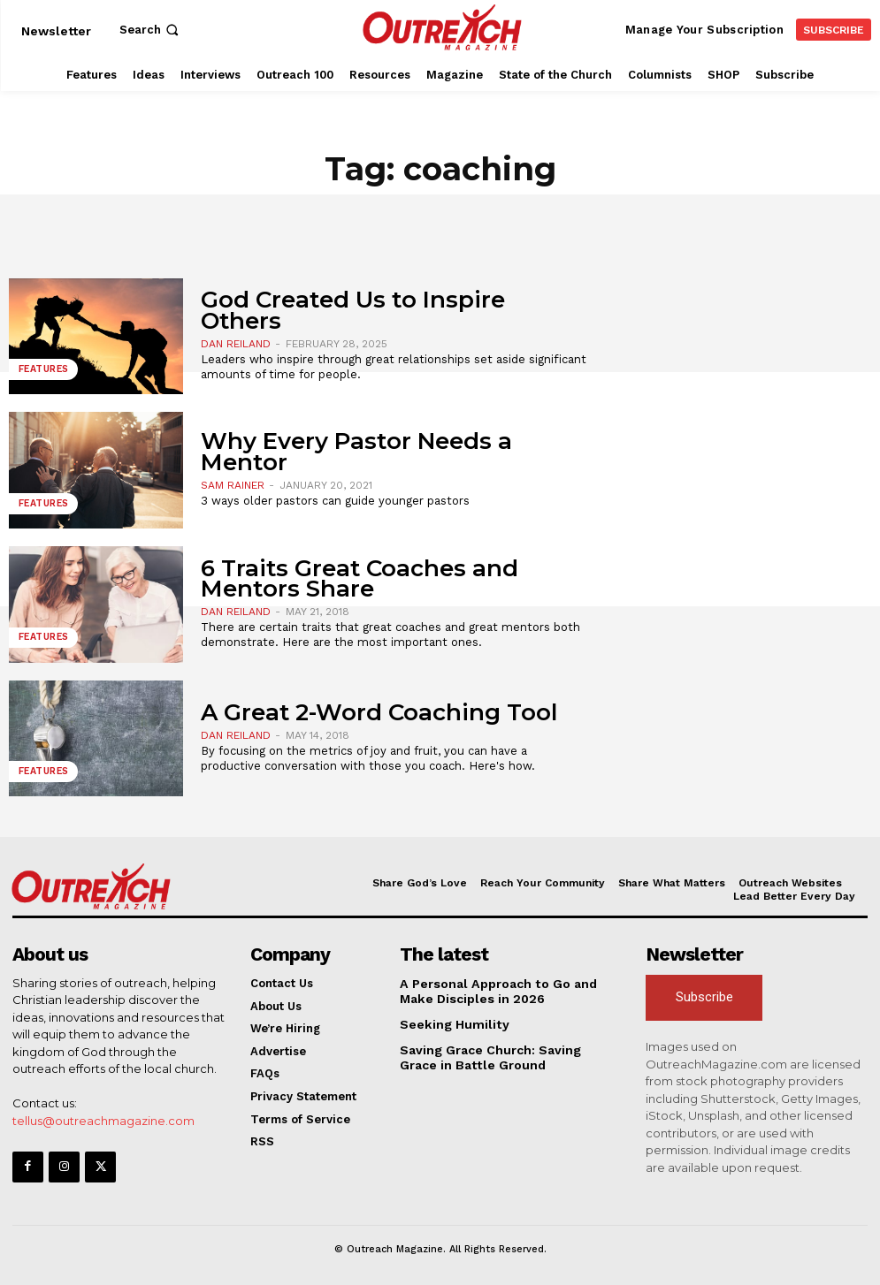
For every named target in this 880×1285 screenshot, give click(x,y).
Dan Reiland (236, 344)
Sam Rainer (232, 485)
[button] (150, 29)
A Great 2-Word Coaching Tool (379, 712)
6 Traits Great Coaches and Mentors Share (359, 578)
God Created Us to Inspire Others (353, 309)
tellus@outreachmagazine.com (103, 1120)
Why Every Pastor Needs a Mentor (356, 451)
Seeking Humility (448, 1022)
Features (43, 371)
